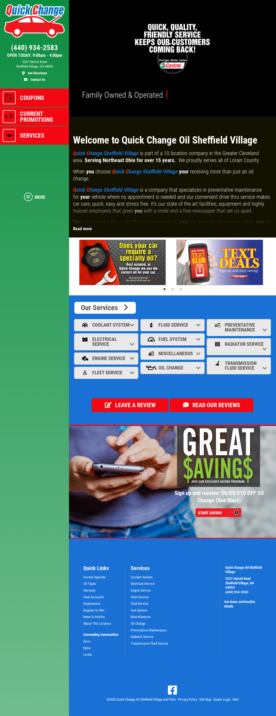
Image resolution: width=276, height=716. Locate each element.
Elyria (87, 648)
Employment (91, 604)
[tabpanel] (123, 262)
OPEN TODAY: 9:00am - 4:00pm (34, 55)
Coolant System (106, 325)
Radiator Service (239, 346)
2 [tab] (172, 289)
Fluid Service (173, 325)
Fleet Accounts (93, 597)
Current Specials (94, 577)
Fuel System (173, 339)
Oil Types (89, 584)
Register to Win (93, 610)
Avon (86, 641)
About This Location (97, 623)
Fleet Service (106, 372)
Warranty (89, 590)
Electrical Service (106, 341)
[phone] (34, 49)
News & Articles (94, 617)
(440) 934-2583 (237, 592)
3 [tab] (180, 289)
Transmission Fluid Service (239, 365)
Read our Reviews (211, 405)
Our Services (105, 307)
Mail (236, 699)
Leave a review (130, 405)
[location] (34, 67)
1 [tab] (164, 289)
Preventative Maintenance (239, 327)
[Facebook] (172, 690)
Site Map (205, 699)
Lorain (87, 654)
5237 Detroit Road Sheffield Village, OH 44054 (239, 583)
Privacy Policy (187, 699)
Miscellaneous (173, 353)
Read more (82, 228)
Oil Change (173, 368)
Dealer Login (221, 699)
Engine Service (106, 358)
